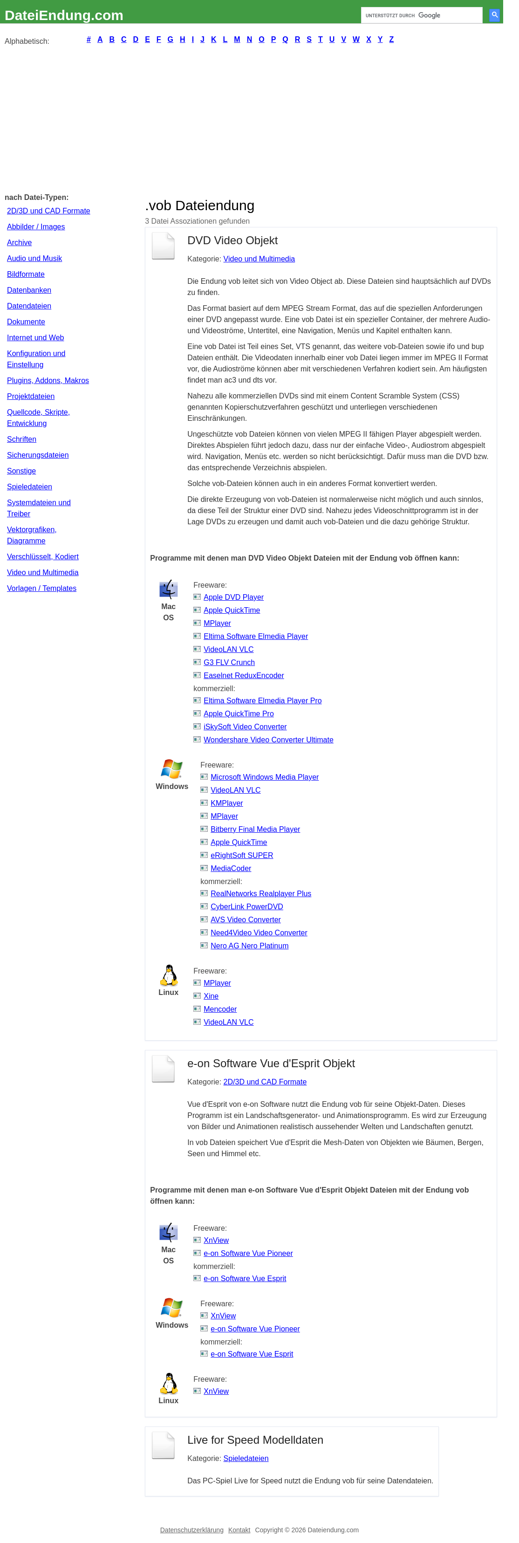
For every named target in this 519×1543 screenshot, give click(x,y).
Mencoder (220, 1009)
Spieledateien (29, 487)
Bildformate (26, 274)
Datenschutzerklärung (192, 1530)
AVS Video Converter (246, 920)
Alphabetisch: (27, 41)
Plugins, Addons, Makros (48, 380)
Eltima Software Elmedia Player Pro (262, 701)
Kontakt (239, 1530)
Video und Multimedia (43, 572)
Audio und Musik (34, 258)
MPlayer (217, 623)
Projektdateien (31, 396)
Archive (19, 243)
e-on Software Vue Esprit (245, 1278)
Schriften (21, 439)
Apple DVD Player (234, 597)
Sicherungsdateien (38, 455)
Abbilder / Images (36, 227)
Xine (211, 996)
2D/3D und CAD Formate (48, 211)
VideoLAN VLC (228, 649)
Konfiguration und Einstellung (36, 359)
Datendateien (29, 306)
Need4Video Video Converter (259, 933)
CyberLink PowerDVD (247, 907)
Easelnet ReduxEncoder (244, 675)
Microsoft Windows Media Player (265, 777)
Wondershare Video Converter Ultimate (269, 740)
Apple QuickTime (232, 610)
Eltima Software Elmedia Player (256, 636)
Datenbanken (29, 290)
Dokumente (26, 322)
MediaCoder (231, 868)
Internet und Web (35, 338)
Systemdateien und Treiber (39, 508)
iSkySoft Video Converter (245, 727)
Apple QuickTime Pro (239, 714)
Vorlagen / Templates (41, 588)
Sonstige (21, 471)
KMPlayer (227, 803)
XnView (216, 1240)
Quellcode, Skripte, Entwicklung (38, 417)
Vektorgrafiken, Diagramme (32, 535)
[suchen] (421, 15)
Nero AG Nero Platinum (249, 946)
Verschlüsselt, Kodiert (43, 557)
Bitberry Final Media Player (255, 829)
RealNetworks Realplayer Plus (261, 894)
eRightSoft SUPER (242, 855)
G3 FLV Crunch (229, 662)
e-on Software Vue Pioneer (248, 1253)
